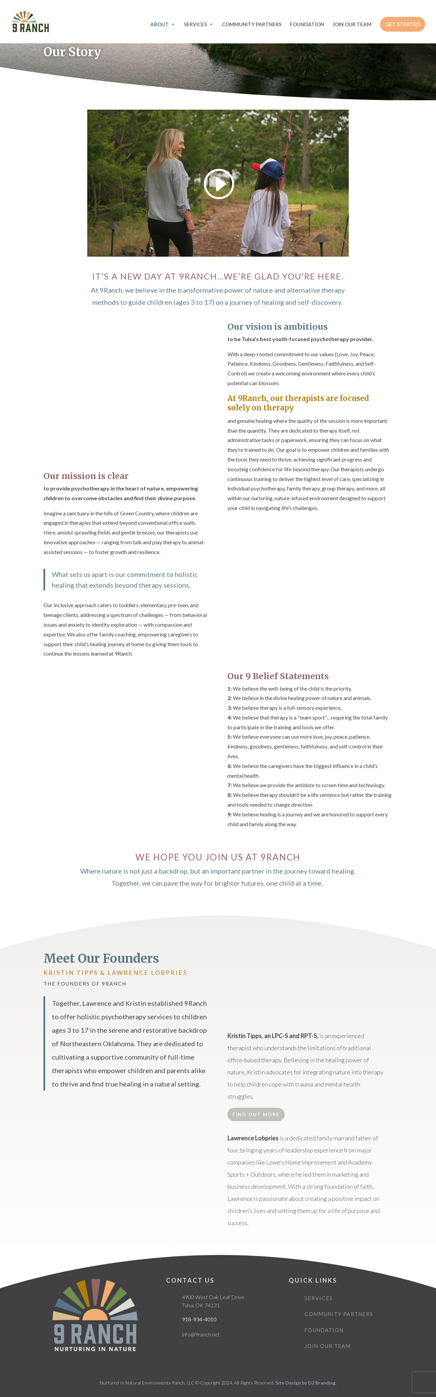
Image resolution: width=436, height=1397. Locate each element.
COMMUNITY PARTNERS (251, 24)
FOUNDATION (307, 24)
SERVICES (195, 24)
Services (319, 1298)
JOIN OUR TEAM (352, 24)
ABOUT (159, 24)
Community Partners (339, 1314)
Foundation (324, 1330)
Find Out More (256, 1114)
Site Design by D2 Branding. (306, 1383)
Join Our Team (328, 1346)
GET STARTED (402, 24)
